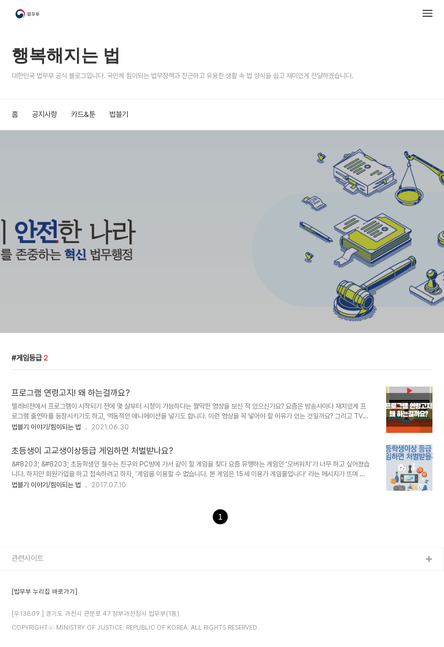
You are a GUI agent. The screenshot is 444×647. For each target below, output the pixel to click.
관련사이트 (27, 558)
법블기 (118, 114)
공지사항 (44, 114)
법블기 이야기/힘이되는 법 (46, 427)
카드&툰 (83, 114)
